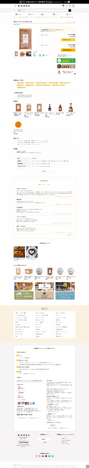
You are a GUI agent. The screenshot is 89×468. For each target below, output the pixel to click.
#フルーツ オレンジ (30, 82)
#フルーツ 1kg (20, 82)
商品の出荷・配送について (62, 56)
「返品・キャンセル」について (52, 411)
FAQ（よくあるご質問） (66, 440)
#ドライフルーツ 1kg (53, 82)
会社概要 (44, 442)
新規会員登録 (26, 357)
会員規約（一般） (64, 442)
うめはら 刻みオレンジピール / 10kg (24, 95)
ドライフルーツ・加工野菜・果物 (36, 17)
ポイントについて (34, 362)
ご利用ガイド (63, 438)
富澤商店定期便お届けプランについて (46, 362)
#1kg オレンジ (20, 85)
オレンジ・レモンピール (55, 17)
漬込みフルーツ (46, 17)
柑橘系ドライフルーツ (34, 140)
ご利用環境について (50, 420)
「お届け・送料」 (51, 364)
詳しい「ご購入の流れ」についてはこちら (27, 373)
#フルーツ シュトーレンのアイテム (43, 85)
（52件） (48, 184)
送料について (27, 362)
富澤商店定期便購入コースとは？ (64, 55)
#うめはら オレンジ (30, 85)
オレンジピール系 (43, 140)
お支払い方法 (33, 369)
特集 (18, 144)
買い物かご (21, 362)
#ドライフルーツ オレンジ (41, 82)
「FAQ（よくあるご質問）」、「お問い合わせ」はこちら (57, 428)
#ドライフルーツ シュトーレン (59, 85)
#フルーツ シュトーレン (65, 82)
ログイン (21, 357)
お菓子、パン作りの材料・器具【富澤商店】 (21, 17)
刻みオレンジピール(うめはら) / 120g (24, 96)
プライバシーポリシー (65, 443)
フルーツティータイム (34, 144)
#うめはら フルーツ (21, 87)
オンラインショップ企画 (25, 144)
